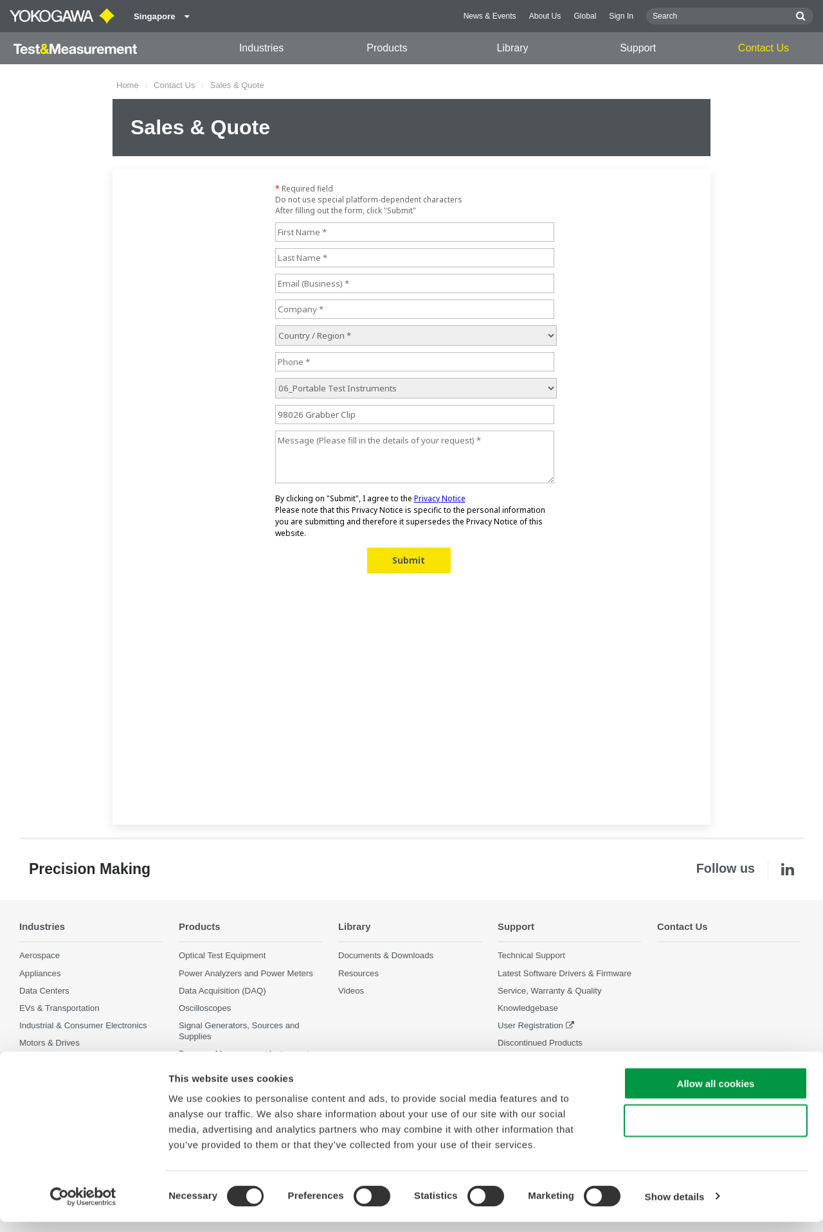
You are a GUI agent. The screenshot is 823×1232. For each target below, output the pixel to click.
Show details (675, 1206)
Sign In (621, 16)
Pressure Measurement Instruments (246, 1053)
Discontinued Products (540, 1043)
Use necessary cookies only (715, 1131)
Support (638, 47)
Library (513, 47)
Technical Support (531, 955)
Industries (261, 47)
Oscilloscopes (205, 1008)
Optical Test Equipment (222, 955)
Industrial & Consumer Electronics (83, 1025)
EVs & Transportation (59, 1008)
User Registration (530, 1025)
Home (127, 85)
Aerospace (39, 955)
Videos (351, 990)
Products (386, 47)
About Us (545, 16)
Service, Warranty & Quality (549, 990)
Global (585, 16)
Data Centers (44, 990)
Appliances (40, 973)
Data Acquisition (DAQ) (222, 990)
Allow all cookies (716, 1093)
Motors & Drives (49, 1043)
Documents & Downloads (385, 955)
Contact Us (763, 47)
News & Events (490, 16)
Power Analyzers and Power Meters (246, 973)
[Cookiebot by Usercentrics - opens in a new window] (83, 1207)
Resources (358, 973)
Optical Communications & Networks (88, 1060)
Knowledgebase (528, 1008)
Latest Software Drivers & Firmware (564, 973)
